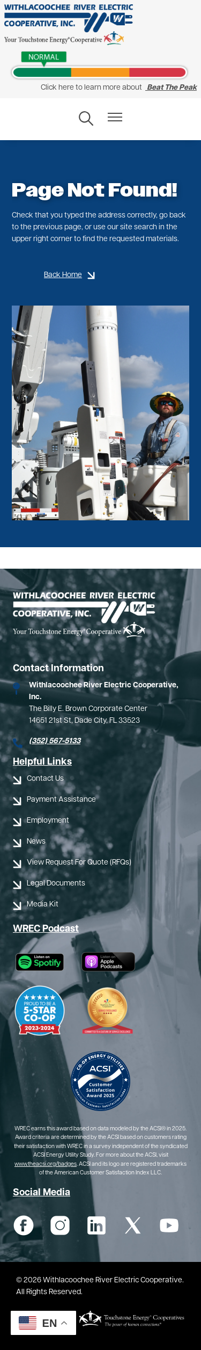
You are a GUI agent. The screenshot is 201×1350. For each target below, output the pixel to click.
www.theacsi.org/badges (45, 1164)
